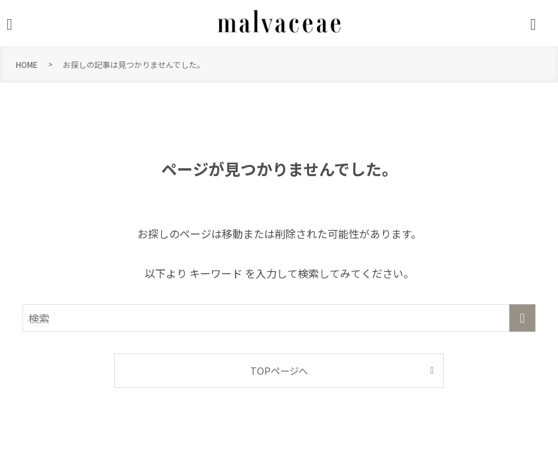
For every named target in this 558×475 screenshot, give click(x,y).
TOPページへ (279, 370)
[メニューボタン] (17, 24)
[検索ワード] (279, 318)
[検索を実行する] (522, 318)
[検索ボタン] (541, 24)
